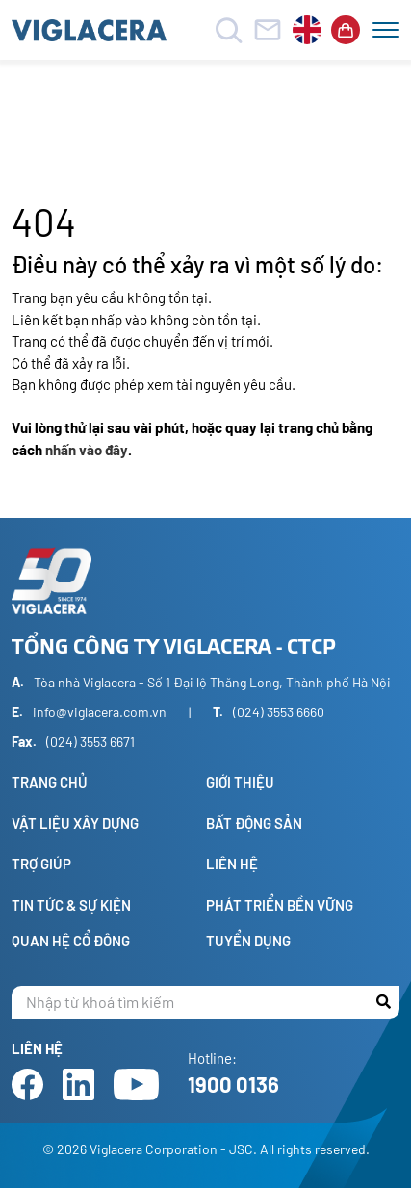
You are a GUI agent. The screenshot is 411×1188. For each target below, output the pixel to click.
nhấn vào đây (86, 449)
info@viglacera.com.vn (100, 712)
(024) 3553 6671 (90, 742)
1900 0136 (233, 1084)
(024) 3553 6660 (278, 712)
